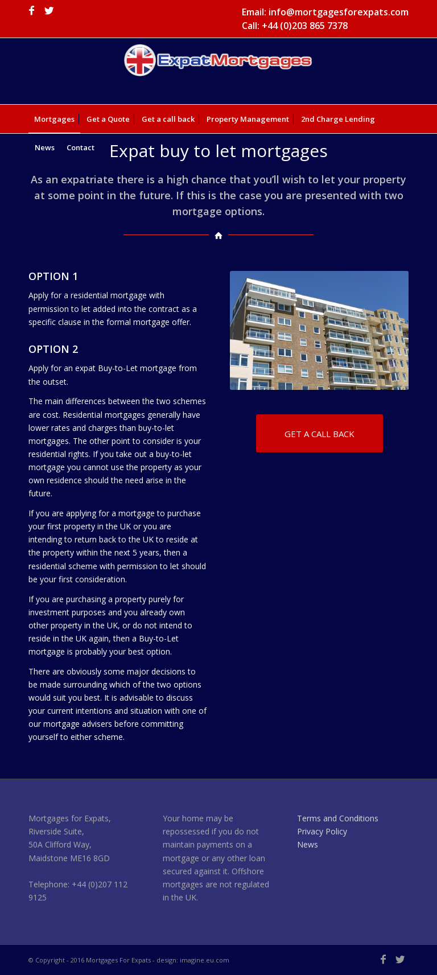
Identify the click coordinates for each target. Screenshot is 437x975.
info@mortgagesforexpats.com (339, 12)
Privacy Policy (322, 831)
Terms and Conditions (337, 818)
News (307, 844)
